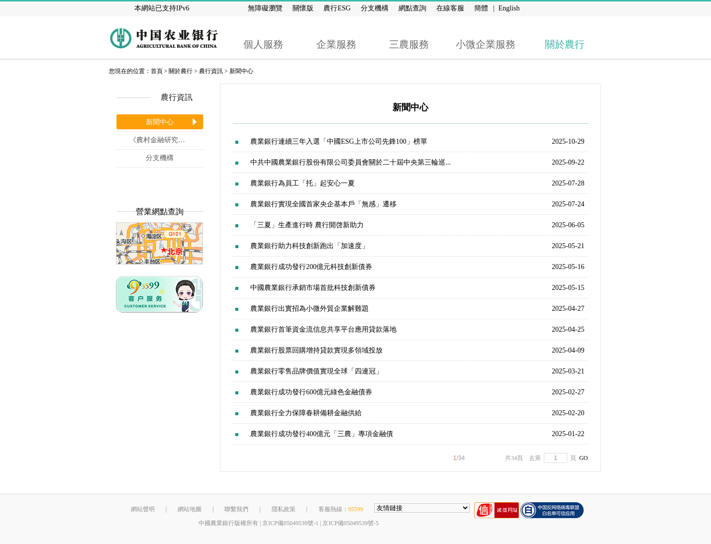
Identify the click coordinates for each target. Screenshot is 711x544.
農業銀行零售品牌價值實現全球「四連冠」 (316, 371)
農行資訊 (211, 71)
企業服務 (336, 44)
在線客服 (450, 8)
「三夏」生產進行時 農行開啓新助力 (307, 225)
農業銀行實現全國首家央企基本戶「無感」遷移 (323, 204)
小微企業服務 (485, 44)
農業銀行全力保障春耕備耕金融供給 (306, 413)
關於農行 (565, 44)
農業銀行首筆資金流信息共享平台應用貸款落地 (323, 329)
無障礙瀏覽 (265, 8)
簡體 (481, 8)
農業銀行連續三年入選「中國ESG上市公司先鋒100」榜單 (338, 141)
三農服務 (409, 44)
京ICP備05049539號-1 (290, 523)
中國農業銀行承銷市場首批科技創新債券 (313, 287)
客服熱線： (340, 509)
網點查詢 (412, 8)
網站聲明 (143, 509)
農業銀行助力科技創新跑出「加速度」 (309, 246)
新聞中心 (241, 71)
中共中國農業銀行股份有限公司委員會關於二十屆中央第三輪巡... (350, 162)
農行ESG (336, 8)
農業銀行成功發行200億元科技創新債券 (311, 267)
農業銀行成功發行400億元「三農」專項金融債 (321, 434)
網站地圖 (190, 509)
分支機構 (375, 8)
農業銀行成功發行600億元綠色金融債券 (311, 392)
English (509, 8)
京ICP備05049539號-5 (350, 523)
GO (582, 457)
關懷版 (303, 8)
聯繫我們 (236, 509)
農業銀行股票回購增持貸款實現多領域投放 (316, 350)
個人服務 (263, 44)
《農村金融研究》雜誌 (164, 140)
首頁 (157, 71)
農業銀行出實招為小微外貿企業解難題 (309, 308)
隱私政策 (284, 509)
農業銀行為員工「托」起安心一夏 (302, 183)
